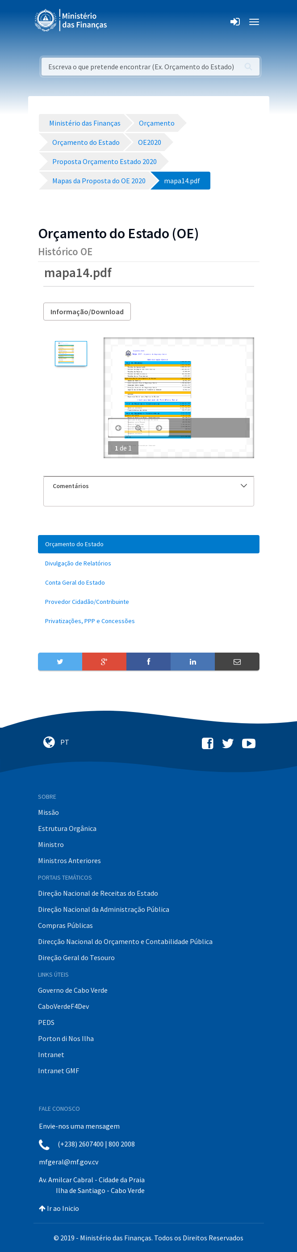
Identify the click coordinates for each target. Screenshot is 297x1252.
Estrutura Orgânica (67, 828)
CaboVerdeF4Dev (63, 1006)
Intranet (51, 1054)
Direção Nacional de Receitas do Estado (98, 893)
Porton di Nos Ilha (66, 1038)
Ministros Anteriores (69, 860)
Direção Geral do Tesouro (76, 957)
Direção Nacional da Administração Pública (103, 909)
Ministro (51, 844)
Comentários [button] (150, 486)
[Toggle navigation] (121, 22)
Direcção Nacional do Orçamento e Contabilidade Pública (125, 941)
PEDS (46, 1022)
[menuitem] (148, 544)
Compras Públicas (65, 925)
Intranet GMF (58, 1070)
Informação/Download (87, 311)
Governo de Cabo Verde (73, 990)
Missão (48, 812)
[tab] (149, 486)
